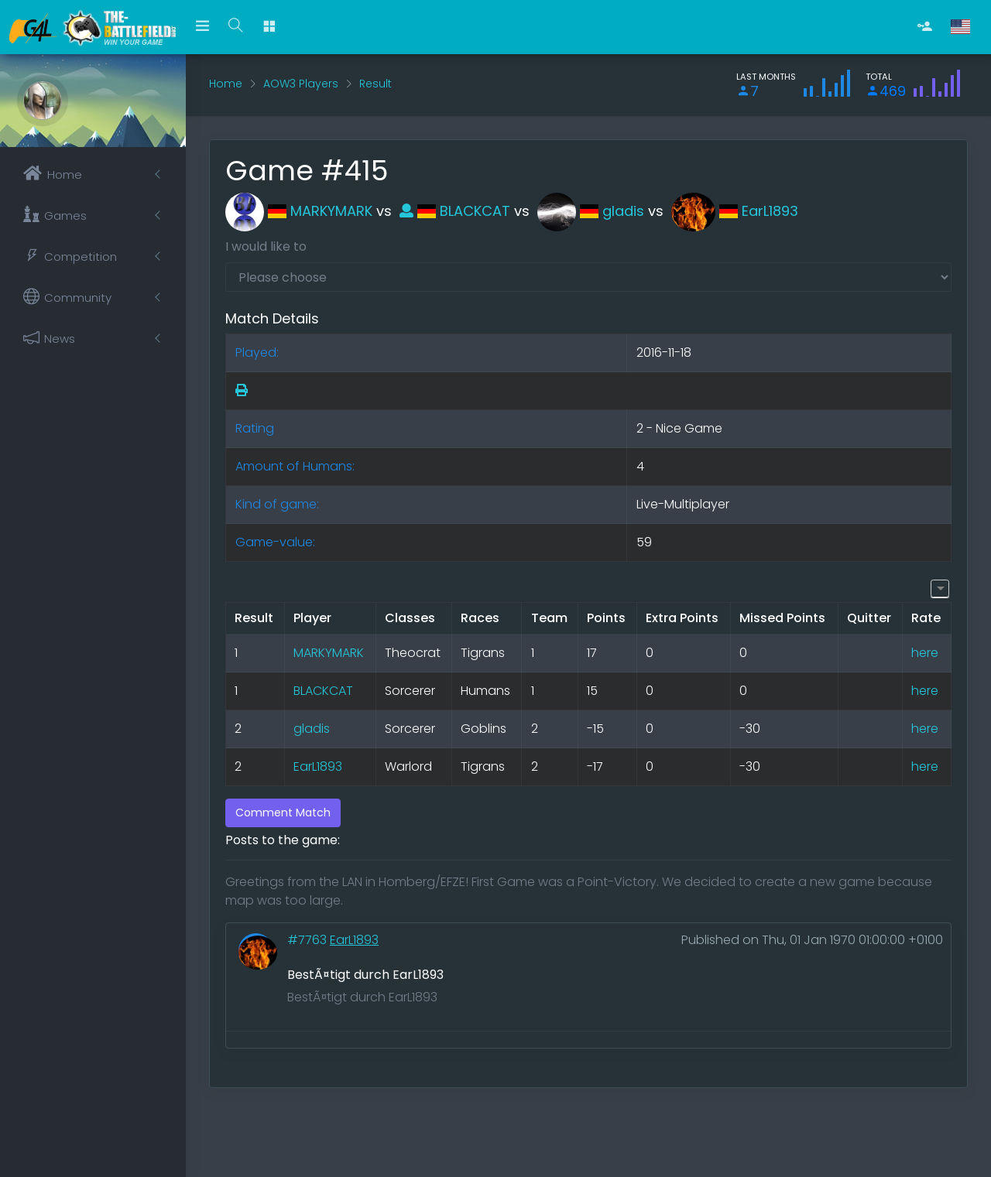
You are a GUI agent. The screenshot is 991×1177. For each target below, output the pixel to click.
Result (375, 83)
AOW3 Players (300, 83)
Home (225, 83)
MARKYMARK (298, 211)
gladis (590, 211)
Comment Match (283, 812)
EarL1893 (734, 211)
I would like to (266, 246)
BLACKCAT (454, 211)
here (924, 653)
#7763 (308, 940)
